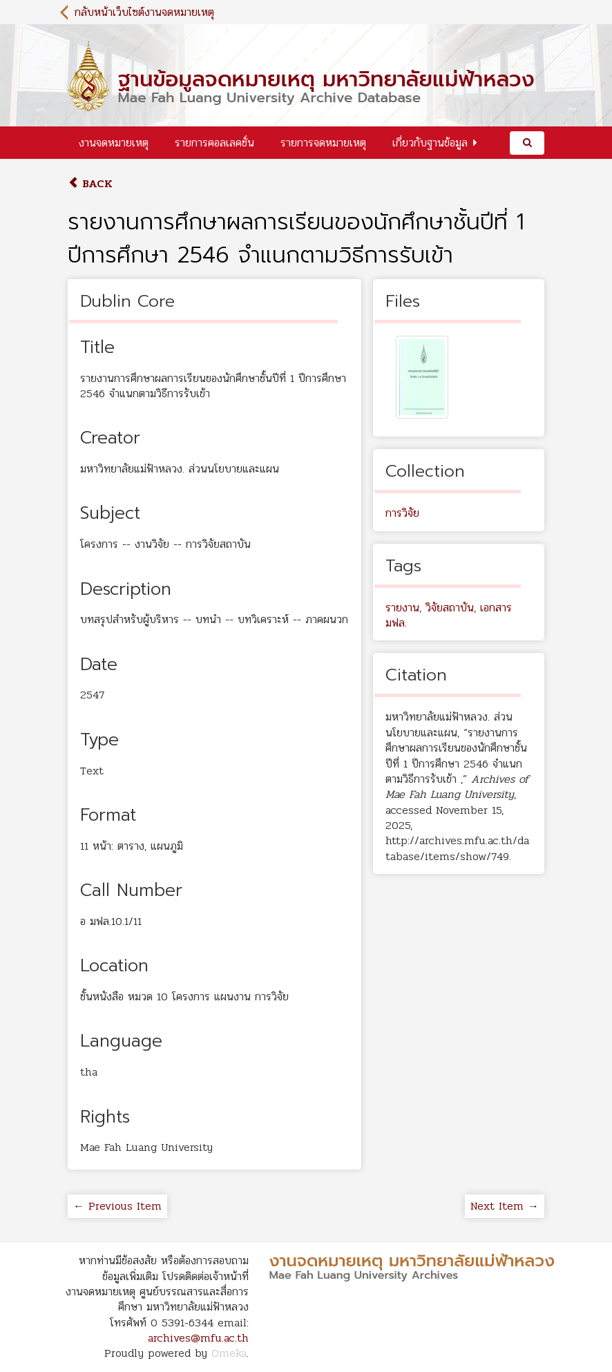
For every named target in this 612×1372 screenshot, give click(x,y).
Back (90, 183)
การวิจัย (402, 513)
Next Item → (504, 1205)
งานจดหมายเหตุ (114, 142)
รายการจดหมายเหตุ (323, 142)
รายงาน (402, 607)
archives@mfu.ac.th (198, 1337)
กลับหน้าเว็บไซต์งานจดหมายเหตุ (144, 12)
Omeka (229, 1353)
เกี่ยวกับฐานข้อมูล (430, 142)
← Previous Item (117, 1205)
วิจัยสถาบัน (449, 607)
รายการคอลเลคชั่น (214, 142)
